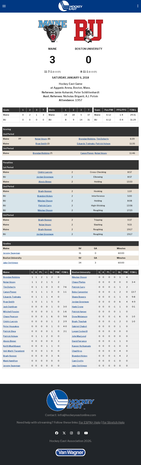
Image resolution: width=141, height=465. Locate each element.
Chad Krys (77, 351)
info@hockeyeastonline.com (77, 415)
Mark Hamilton (10, 361)
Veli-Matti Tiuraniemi (13, 351)
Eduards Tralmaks (86, 143)
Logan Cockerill (80, 331)
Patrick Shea (9, 331)
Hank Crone (77, 306)
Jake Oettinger (10, 262)
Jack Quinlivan (10, 306)
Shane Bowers (79, 297)
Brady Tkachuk (79, 321)
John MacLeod (79, 336)
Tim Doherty (102, 139)
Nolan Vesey (41, 139)
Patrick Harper (79, 311)
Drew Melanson (79, 316)
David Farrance (79, 341)
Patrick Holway (103, 143)
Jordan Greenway (45, 177)
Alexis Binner (45, 181)
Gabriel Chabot (79, 326)
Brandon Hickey (45, 196)
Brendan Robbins (87, 139)
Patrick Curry (45, 205)
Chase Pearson (10, 316)
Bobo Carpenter (80, 292)
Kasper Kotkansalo (81, 346)
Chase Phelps (78, 282)
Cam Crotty (78, 361)
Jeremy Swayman (11, 253)
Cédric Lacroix (45, 172)
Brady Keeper (45, 191)
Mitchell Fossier (11, 311)
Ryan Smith (41, 143)
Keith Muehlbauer (12, 346)
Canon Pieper (87, 153)
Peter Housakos (11, 326)
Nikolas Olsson (45, 201)
